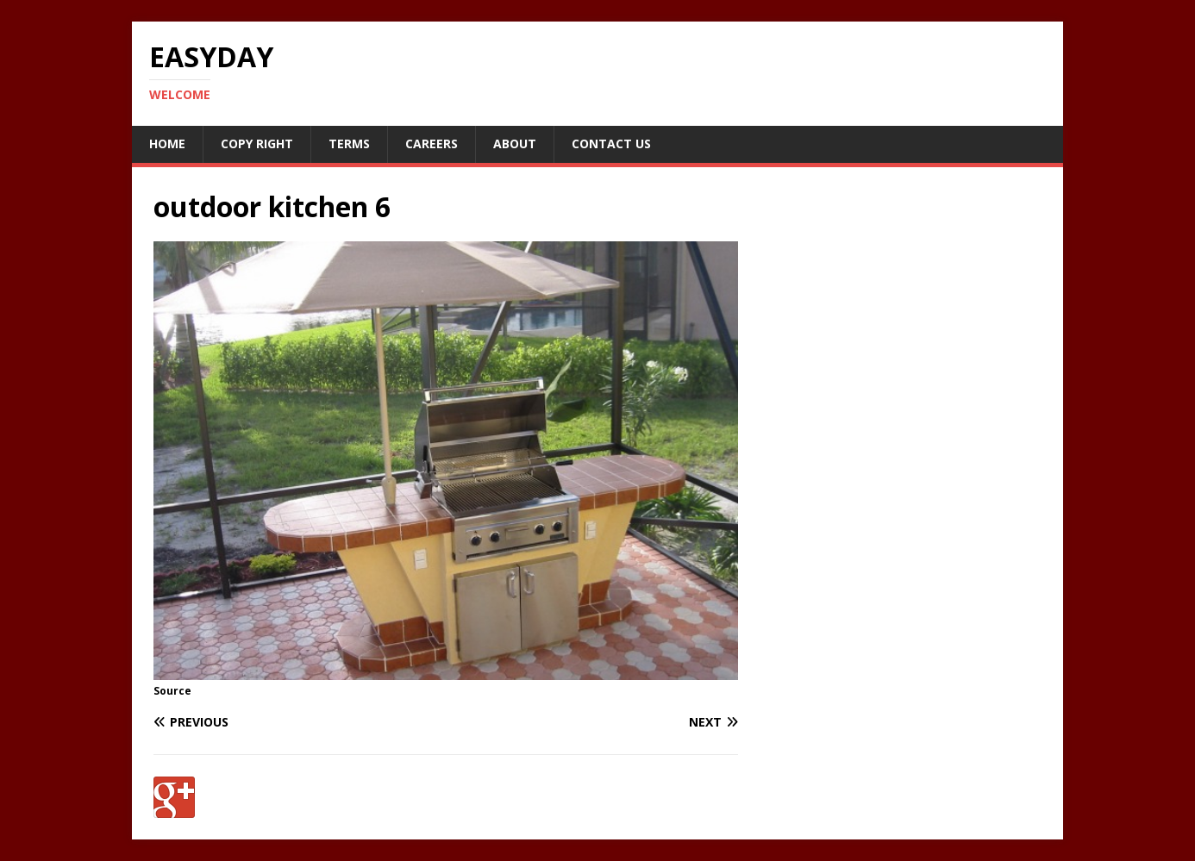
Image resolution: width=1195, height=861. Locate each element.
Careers (431, 143)
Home (167, 143)
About (514, 143)
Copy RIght (257, 143)
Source (172, 690)
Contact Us (611, 143)
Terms (349, 143)
